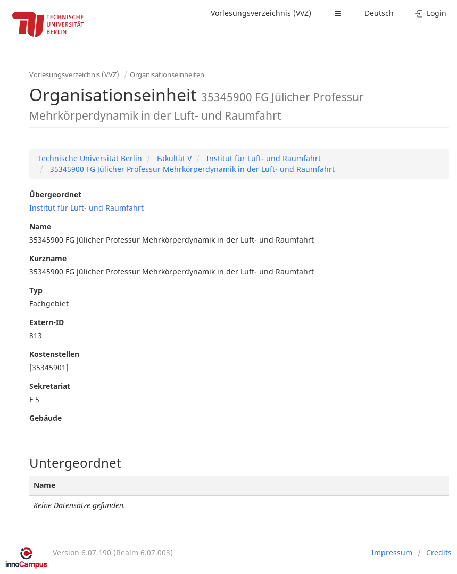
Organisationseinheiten (167, 74)
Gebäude (45, 418)
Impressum (391, 552)
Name (40, 226)
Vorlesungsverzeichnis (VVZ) (261, 13)
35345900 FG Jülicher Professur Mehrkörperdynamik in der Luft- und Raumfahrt (191, 169)
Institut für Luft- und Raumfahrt (262, 158)
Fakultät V (173, 158)
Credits (439, 552)
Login (430, 13)
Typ (36, 290)
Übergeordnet (55, 194)
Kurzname (48, 258)
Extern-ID (46, 322)
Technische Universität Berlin (89, 158)
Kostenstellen (54, 354)
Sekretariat (49, 386)
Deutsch (379, 13)
